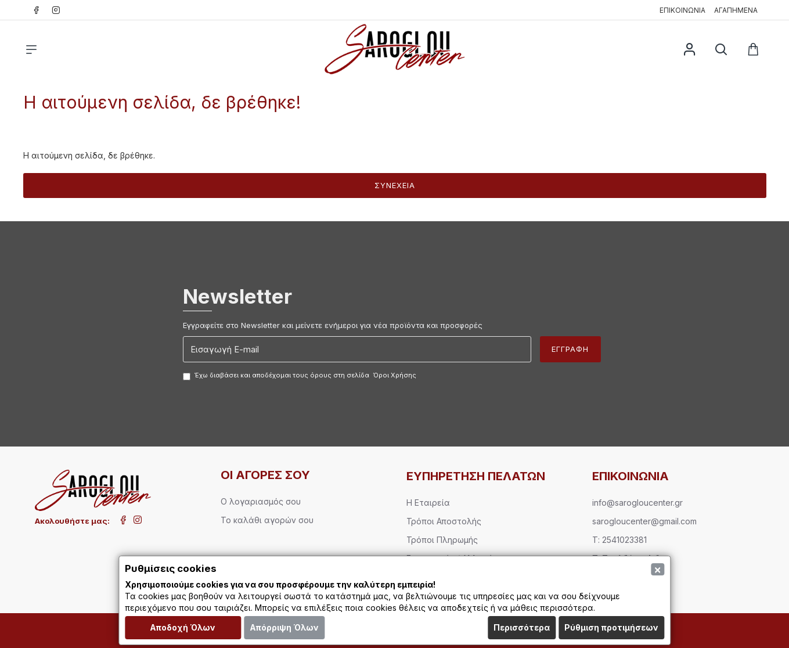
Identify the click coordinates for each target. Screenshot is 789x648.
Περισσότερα (521, 627)
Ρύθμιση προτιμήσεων (611, 627)
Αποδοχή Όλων (182, 627)
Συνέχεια (394, 185)
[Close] (657, 569)
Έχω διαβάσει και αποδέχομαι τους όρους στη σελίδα (300, 375)
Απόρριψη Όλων (284, 627)
